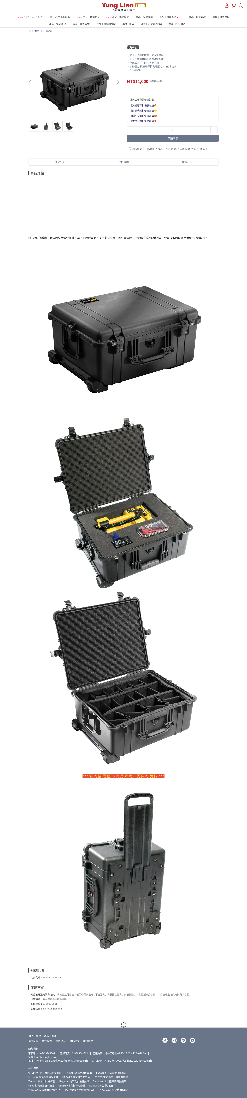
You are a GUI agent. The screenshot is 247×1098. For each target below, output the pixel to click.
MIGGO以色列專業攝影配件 (114, 1089)
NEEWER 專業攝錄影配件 (76, 1077)
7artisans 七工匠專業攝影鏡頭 (109, 1081)
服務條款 (88, 1041)
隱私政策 (74, 1041)
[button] (118, 82)
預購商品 (173, 138)
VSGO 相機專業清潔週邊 (41, 1085)
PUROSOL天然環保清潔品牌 (80, 1089)
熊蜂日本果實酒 (183, 24)
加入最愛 (135, 148)
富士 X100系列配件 (60, 17)
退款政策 (60, 1041)
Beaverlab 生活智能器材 (102, 1085)
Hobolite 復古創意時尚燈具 (43, 1077)
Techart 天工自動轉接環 (41, 1081)
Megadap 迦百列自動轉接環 (74, 1081)
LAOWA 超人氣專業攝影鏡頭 (111, 1073)
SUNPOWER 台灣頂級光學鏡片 (44, 1073)
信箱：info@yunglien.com (43, 1057)
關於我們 (47, 1041)
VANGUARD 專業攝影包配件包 (44, 1089)
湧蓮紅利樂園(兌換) (151, 24)
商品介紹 (60, 162)
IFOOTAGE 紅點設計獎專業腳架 (111, 1077)
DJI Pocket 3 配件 (30, 17)
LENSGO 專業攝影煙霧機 (71, 1085)
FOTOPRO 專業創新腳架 (79, 1073)
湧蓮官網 (33, 1041)
